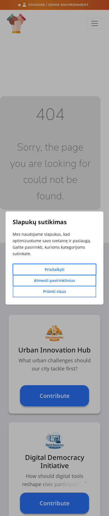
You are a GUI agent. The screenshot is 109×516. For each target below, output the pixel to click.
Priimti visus (54, 291)
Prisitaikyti (54, 269)
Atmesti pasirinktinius (54, 280)
